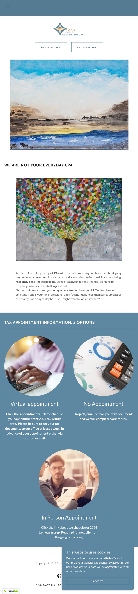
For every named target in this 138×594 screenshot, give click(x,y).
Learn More (87, 47)
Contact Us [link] (45, 585)
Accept (98, 588)
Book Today (51, 47)
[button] (8, 8)
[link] (69, 29)
